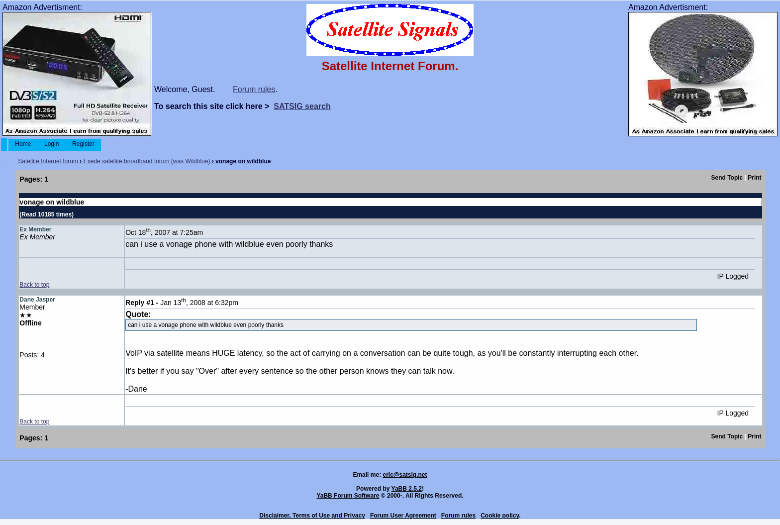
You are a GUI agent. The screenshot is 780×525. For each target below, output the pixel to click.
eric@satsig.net (405, 474)
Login (52, 143)
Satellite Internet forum (48, 161)
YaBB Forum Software (347, 495)
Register (83, 143)
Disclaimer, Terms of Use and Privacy (312, 515)
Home (23, 143)
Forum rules (254, 89)
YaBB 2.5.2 (406, 488)
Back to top (34, 284)
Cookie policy (500, 515)
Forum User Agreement (403, 515)
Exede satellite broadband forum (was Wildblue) (147, 161)
